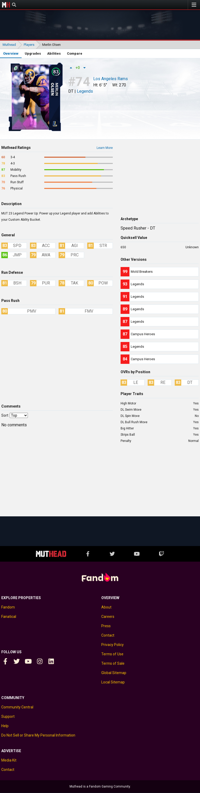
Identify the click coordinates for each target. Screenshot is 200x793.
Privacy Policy (112, 645)
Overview (10, 53)
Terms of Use (112, 654)
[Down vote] (84, 67)
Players (29, 45)
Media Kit (8, 760)
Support (8, 716)
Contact (107, 635)
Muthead (6, 4)
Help (5, 726)
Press (106, 626)
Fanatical (8, 616)
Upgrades (33, 53)
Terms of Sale (112, 663)
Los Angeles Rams (110, 79)
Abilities (54, 53)
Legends (85, 91)
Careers (107, 616)
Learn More (105, 148)
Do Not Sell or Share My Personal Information (38, 735)
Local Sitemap (113, 682)
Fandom (8, 607)
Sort (4, 415)
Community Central (17, 707)
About (106, 607)
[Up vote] (70, 67)
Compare (74, 53)
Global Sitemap (113, 673)
